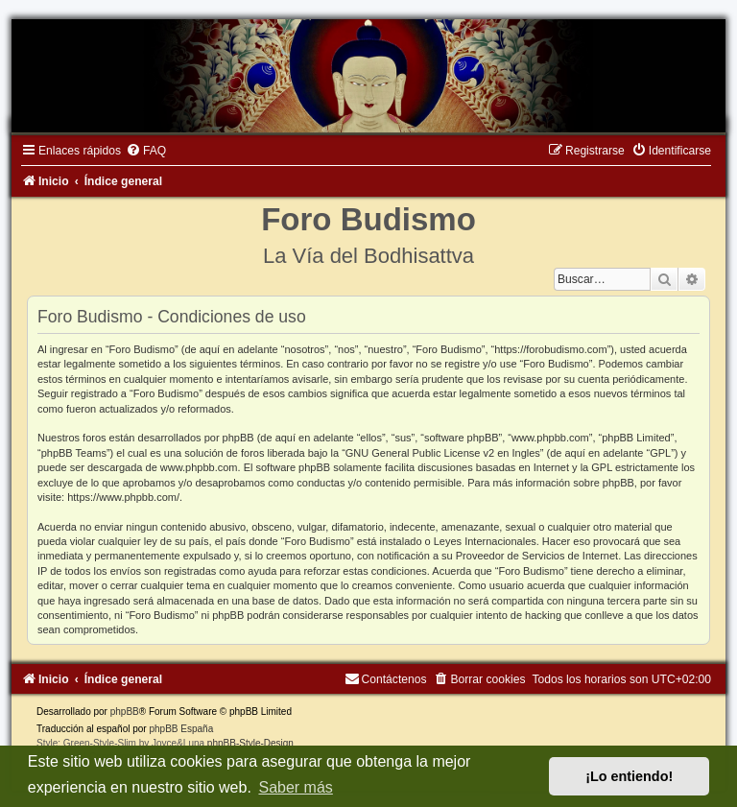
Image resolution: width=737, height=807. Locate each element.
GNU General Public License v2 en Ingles (442, 453)
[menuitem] (146, 150)
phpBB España (181, 729)
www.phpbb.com (199, 467)
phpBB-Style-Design (250, 743)
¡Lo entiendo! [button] (629, 776)
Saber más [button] (295, 787)
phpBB (124, 711)
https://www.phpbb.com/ (123, 497)
